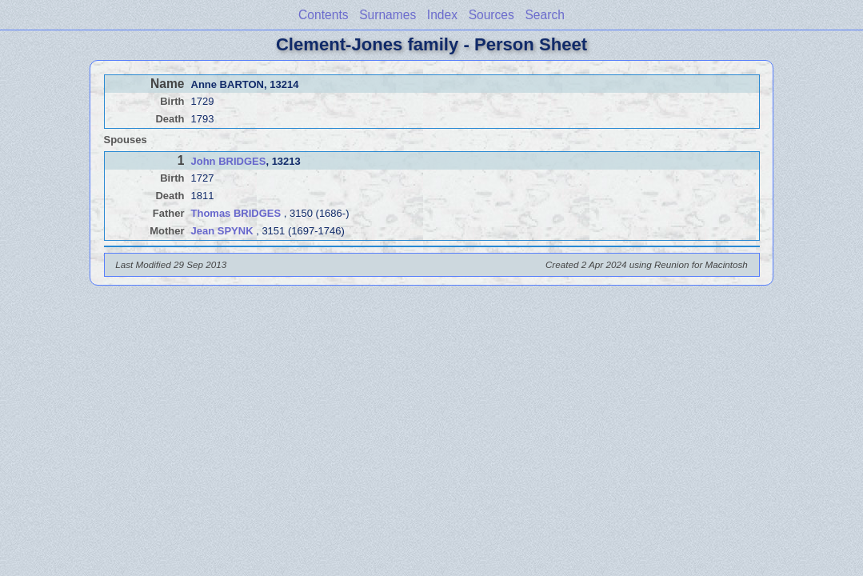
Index (442, 15)
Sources (491, 15)
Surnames (387, 15)
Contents (323, 15)
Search (544, 15)
